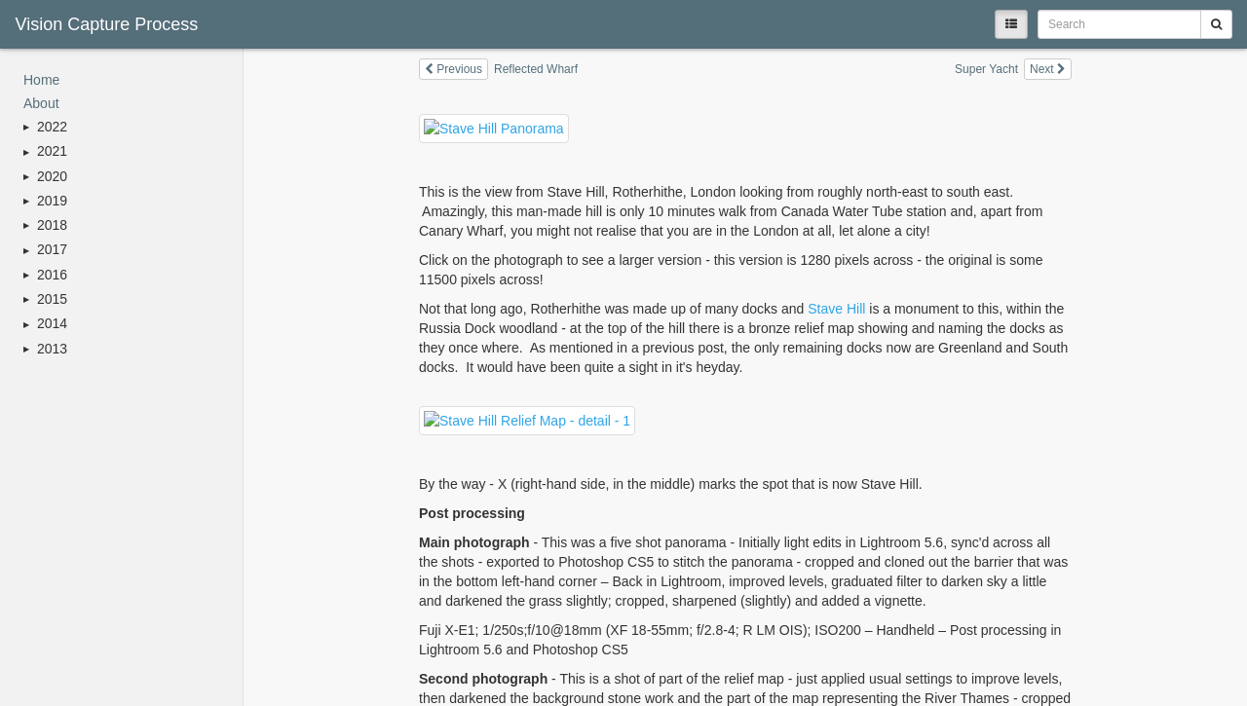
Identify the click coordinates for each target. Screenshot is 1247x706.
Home (41, 80)
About (41, 103)
